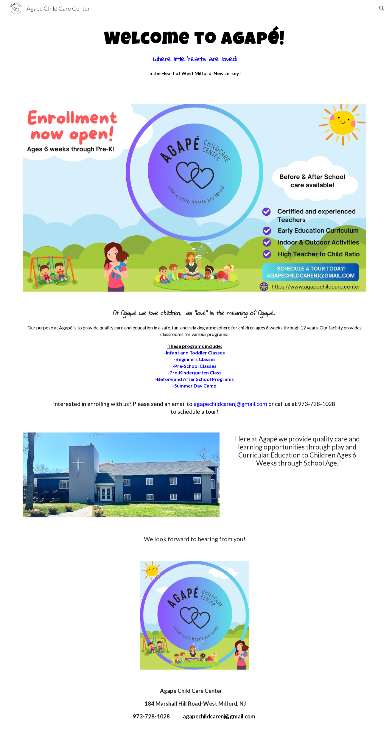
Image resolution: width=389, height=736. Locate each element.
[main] (194, 52)
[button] (382, 8)
